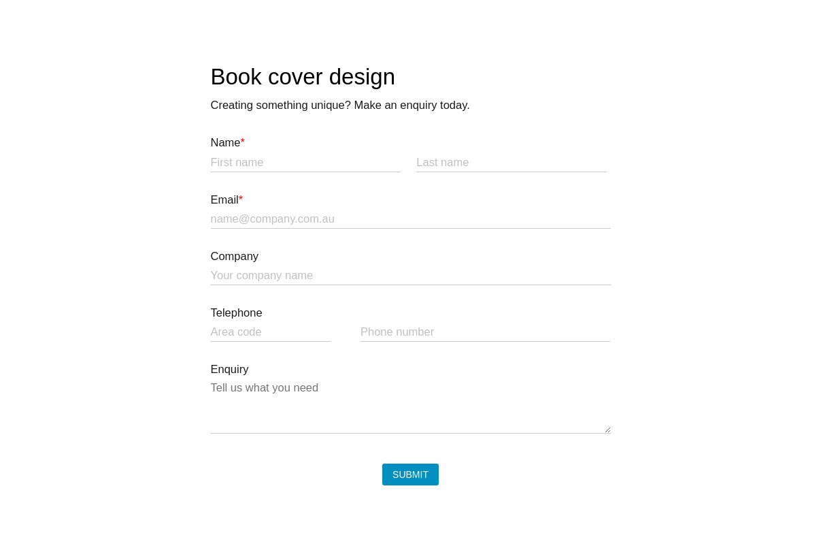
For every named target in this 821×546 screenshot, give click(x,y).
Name (228, 142)
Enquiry (230, 369)
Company (235, 256)
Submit (410, 474)
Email (227, 199)
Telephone (237, 312)
